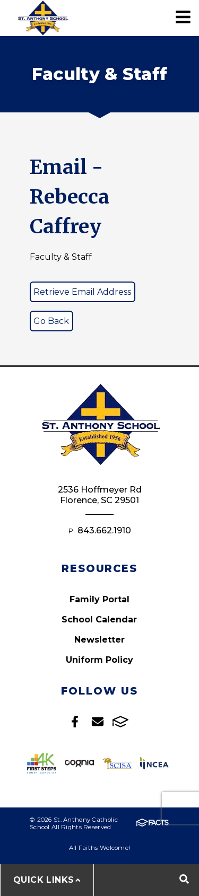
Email (98, 721)
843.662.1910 (104, 530)
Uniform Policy (99, 660)
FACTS (120, 721)
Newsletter (99, 640)
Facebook (75, 721)
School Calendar (99, 619)
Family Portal (99, 599)
